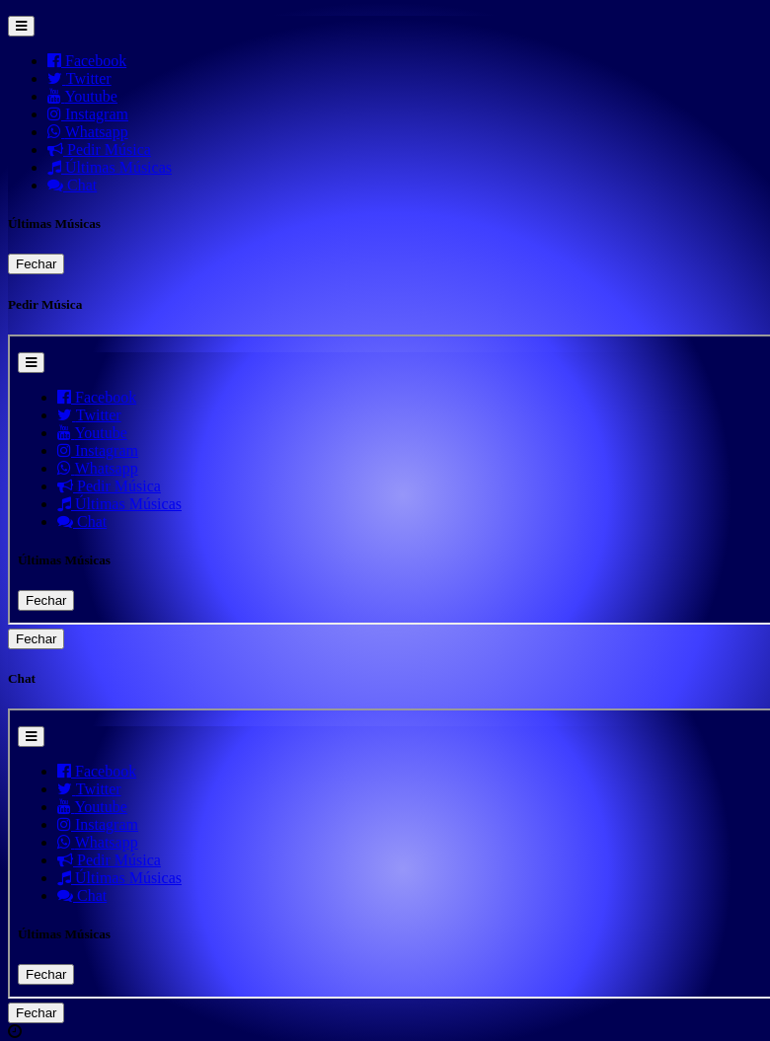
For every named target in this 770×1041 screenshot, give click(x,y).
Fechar (36, 264)
